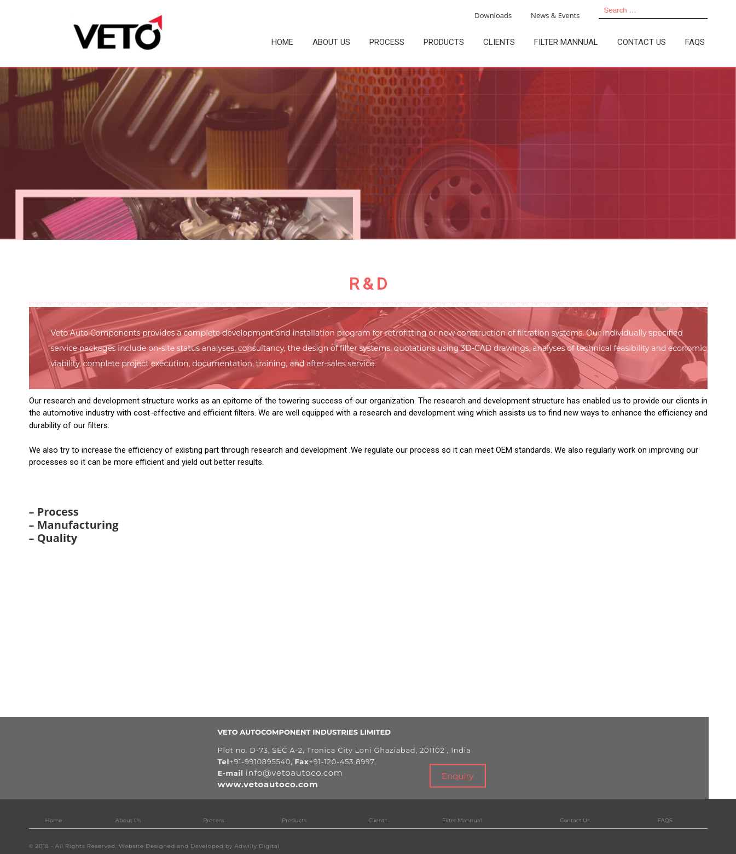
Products (294, 820)
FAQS (665, 820)
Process (213, 820)
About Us (128, 820)
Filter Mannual (462, 820)
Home (53, 820)
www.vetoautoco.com (268, 784)
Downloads (493, 15)
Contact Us (575, 820)
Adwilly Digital (257, 846)
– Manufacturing (74, 524)
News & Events (555, 15)
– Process (54, 511)
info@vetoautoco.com (294, 773)
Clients (377, 820)
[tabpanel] (368, 153)
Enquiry (458, 775)
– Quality (53, 537)
